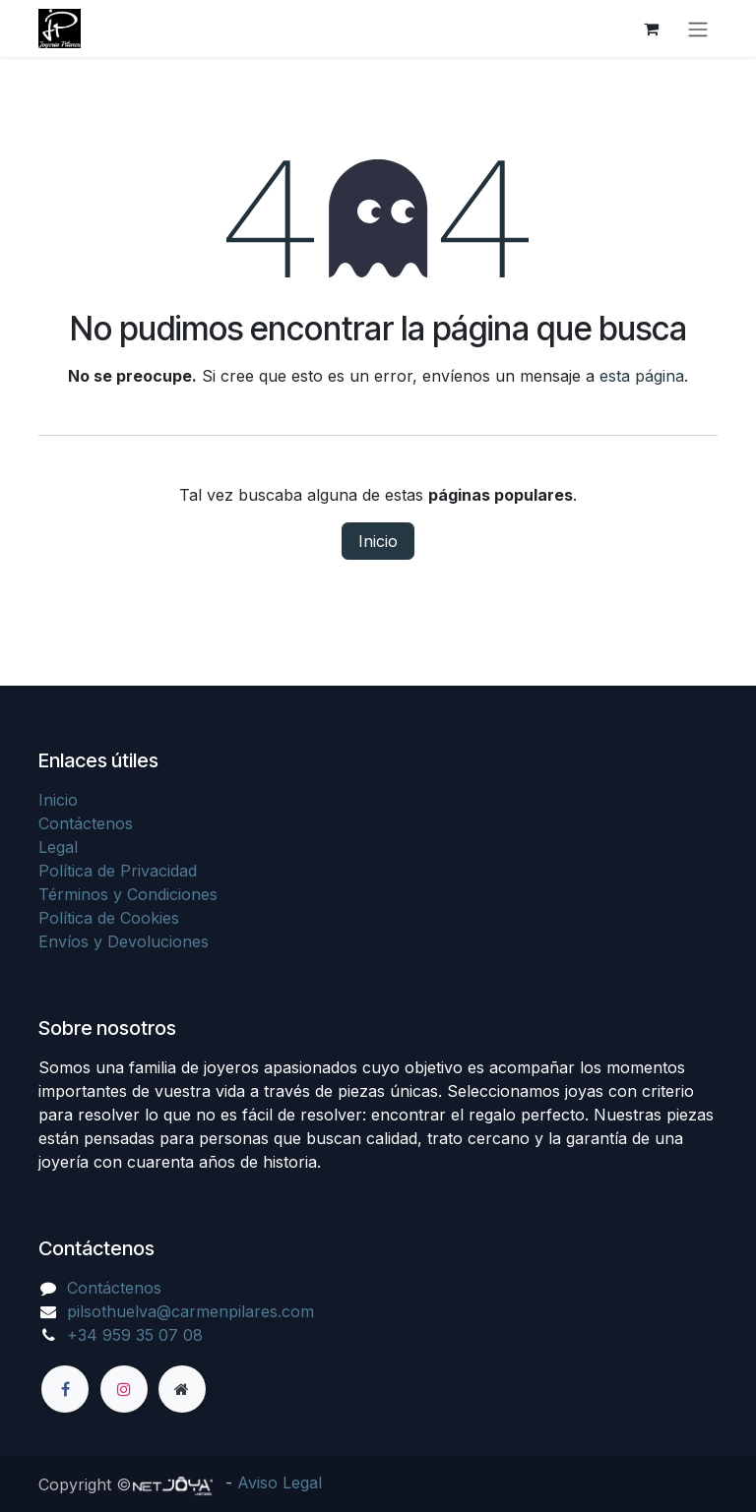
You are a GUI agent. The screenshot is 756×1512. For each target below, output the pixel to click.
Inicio (378, 541)
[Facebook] (65, 1389)
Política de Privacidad (117, 870)
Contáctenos (85, 823)
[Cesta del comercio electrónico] (650, 28)
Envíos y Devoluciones (123, 941)
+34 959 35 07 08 (135, 1335)
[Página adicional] (182, 1389)
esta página (641, 376)
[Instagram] (124, 1389)
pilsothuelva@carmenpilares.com (190, 1311)
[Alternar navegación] (698, 28)
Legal (58, 847)
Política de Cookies (108, 918)
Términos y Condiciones (128, 894)
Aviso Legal (279, 1482)
